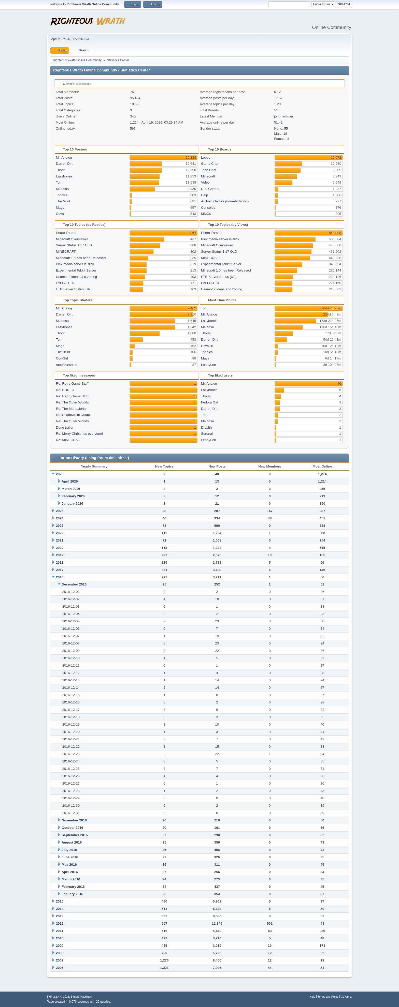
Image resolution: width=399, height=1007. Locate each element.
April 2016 (70, 872)
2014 (60, 909)
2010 (60, 938)
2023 (60, 526)
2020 (60, 548)
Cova (60, 214)
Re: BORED (65, 390)
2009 (60, 946)
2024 (60, 518)
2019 (60, 555)
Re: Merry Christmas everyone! (79, 433)
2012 (60, 923)
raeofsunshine (66, 365)
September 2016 (75, 835)
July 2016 (69, 850)
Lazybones (64, 176)
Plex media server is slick (75, 264)
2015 (60, 901)
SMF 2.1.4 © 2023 (58, 996)
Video (205, 182)
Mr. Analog (64, 157)
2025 (60, 511)
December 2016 (74, 584)
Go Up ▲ (346, 996)
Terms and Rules (328, 996)
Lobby (205, 157)
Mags (60, 207)
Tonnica (62, 195)
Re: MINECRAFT (69, 440)
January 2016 (72, 894)
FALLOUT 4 (65, 283)
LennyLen (208, 365)
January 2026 (72, 503)
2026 (60, 474)
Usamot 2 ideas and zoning (76, 277)
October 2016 (72, 828)
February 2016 (73, 887)
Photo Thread (66, 233)
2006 (60, 968)
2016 (60, 577)
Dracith (206, 427)
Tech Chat (208, 170)
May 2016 (69, 864)
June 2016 (70, 857)
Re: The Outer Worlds (72, 402)
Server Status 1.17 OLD (74, 245)
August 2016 (72, 842)
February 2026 (73, 496)
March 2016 (71, 879)
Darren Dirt (64, 164)
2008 (60, 953)
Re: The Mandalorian (72, 409)
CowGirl (62, 358)
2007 (60, 960)
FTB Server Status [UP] (73, 289)
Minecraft (208, 176)
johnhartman (283, 116)
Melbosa (62, 189)
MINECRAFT (66, 251)
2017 (60, 570)
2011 (60, 931)
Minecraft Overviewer (72, 239)
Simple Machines (81, 996)
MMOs (206, 214)
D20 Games (210, 189)
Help (204, 195)
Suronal (207, 433)
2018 (60, 562)
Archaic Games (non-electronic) (225, 201)
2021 (60, 540)
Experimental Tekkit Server (76, 270)
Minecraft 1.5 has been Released (81, 258)
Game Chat (209, 164)
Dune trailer (65, 427)
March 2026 (71, 489)
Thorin (61, 170)
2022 (60, 533)
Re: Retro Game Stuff (72, 383)
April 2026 (70, 481)
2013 (60, 916)
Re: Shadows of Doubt (73, 415)
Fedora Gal (209, 402)
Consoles (208, 207)
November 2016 (74, 820)
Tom (59, 182)
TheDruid (63, 201)
